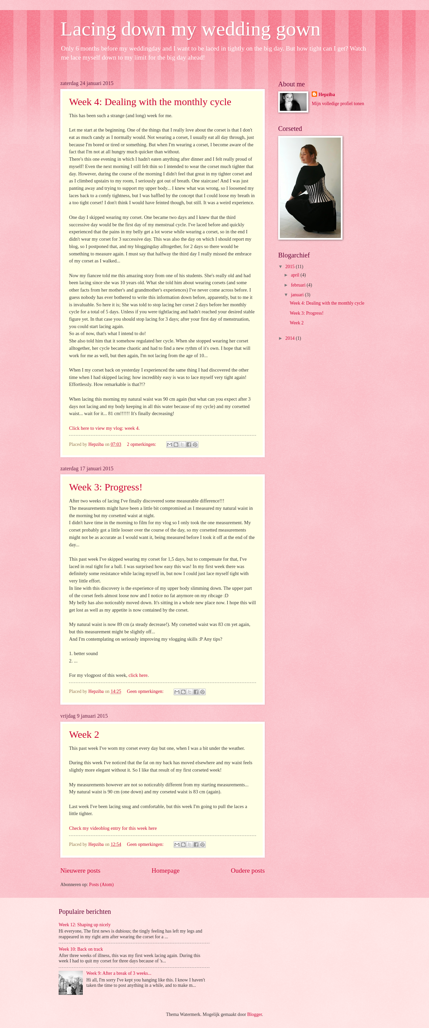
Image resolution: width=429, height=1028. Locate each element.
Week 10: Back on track (81, 949)
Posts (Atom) (101, 884)
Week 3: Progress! (105, 486)
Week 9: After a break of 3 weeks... (118, 973)
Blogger (254, 1014)
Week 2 (84, 734)
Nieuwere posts (80, 870)
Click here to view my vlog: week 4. (104, 428)
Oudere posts (248, 870)
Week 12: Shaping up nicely (85, 924)
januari (298, 294)
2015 (290, 266)
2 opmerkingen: (142, 444)
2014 (290, 338)
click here (137, 675)
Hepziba (326, 94)
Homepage (165, 870)
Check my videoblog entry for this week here (113, 828)
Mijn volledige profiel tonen (338, 103)
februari (299, 285)
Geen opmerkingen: (146, 691)
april (296, 275)
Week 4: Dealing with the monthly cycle (150, 101)
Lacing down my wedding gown (190, 29)
